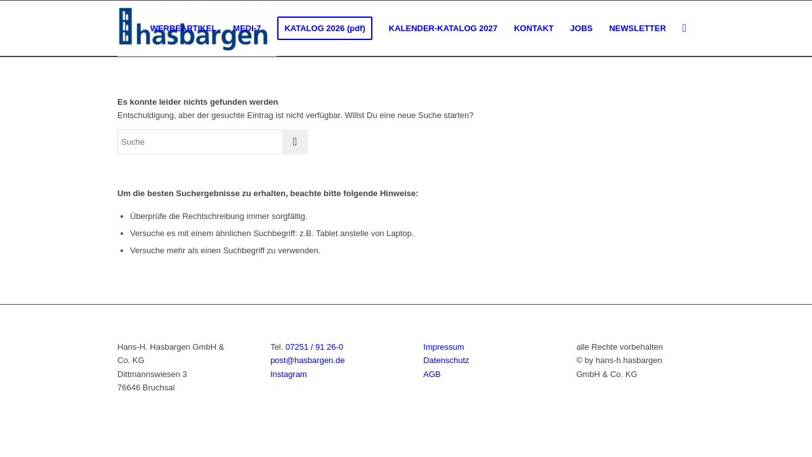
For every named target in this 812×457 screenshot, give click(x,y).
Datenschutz (446, 360)
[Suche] (684, 28)
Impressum (443, 347)
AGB (431, 374)
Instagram (288, 374)
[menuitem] (183, 28)
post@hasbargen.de (307, 360)
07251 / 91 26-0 (314, 347)
